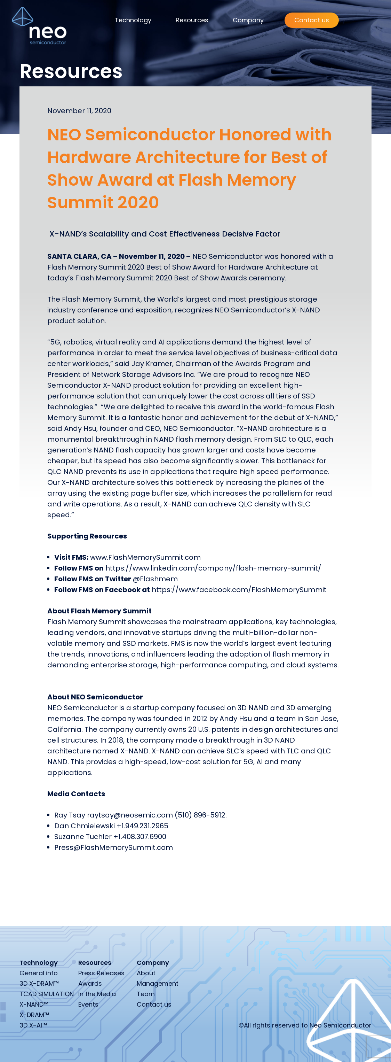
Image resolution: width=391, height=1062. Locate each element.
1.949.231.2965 (144, 826)
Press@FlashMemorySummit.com (113, 847)
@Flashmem (156, 579)
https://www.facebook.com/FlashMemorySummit (239, 590)
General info (38, 973)
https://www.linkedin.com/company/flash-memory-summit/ (213, 568)
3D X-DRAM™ (39, 983)
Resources (192, 20)
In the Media (97, 994)
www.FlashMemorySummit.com (145, 557)
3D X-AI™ (33, 1025)
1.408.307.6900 (142, 837)
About (146, 973)
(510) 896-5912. (201, 815)
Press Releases (101, 973)
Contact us (311, 20)
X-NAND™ (33, 1004)
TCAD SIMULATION (46, 994)
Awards (90, 983)
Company (248, 20)
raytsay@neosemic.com (130, 815)
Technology (133, 20)
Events (88, 1004)
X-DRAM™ (34, 1014)
